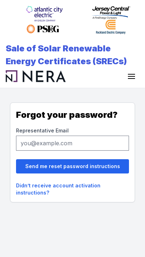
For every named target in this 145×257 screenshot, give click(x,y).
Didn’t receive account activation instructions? (58, 189)
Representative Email (42, 130)
